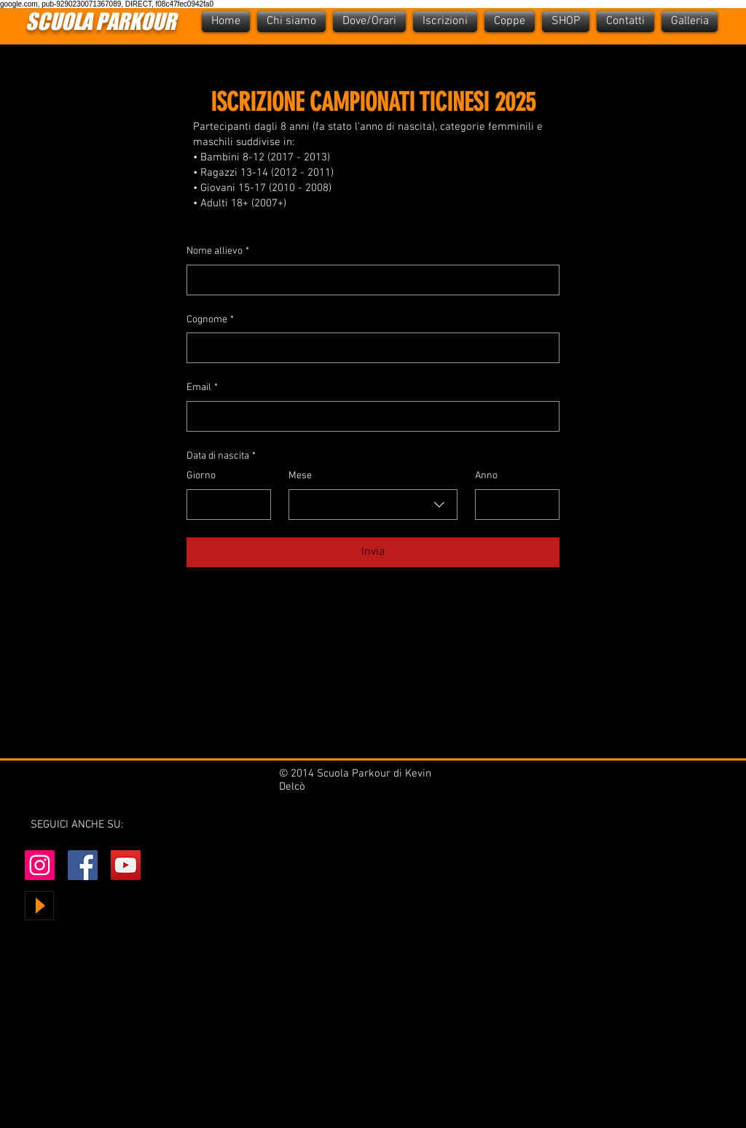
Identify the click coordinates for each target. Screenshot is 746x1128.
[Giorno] (224, 504)
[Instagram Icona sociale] (40, 865)
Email (202, 388)
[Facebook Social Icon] (83, 865)
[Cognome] (368, 347)
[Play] (39, 905)
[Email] (368, 416)
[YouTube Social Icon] (126, 865)
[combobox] (373, 504)
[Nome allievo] (368, 280)
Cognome (210, 320)
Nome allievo (217, 251)
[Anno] (513, 504)
